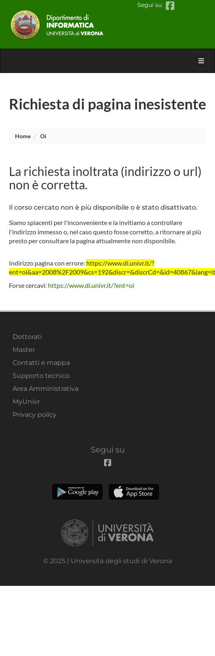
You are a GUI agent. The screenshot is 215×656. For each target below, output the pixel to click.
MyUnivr (26, 401)
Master (24, 350)
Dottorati (27, 337)
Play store (77, 492)
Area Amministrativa (45, 388)
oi (43, 136)
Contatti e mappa (41, 363)
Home (22, 136)
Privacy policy (34, 414)
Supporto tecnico (41, 375)
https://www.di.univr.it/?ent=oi (91, 285)
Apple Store (134, 492)
